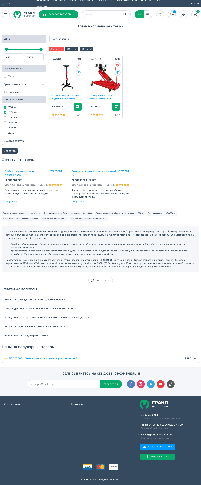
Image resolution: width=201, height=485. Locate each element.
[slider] (6, 49)
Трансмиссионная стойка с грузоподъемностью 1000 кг (68, 213)
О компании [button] (12, 404)
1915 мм (12, 122)
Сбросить (10, 150)
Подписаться (110, 384)
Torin (11, 76)
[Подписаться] (63, 384)
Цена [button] (7, 38)
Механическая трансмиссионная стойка (20, 219)
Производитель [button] (13, 68)
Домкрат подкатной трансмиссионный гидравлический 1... (101, 97)
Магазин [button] (77, 404)
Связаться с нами (156, 447)
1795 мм (12, 117)
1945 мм (12, 127)
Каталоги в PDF (157, 457)
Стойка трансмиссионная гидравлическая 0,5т (66, 97)
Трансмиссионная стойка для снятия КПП (88, 219)
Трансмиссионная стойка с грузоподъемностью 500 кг (120, 213)
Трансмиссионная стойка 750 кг (162, 213)
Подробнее (11, 201)
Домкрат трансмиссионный (54, 219)
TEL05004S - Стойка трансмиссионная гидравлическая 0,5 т (44, 358)
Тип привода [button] (11, 92)
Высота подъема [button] (13, 99)
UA (147, 14)
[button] (6, 3)
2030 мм (13, 132)
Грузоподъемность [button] (15, 84)
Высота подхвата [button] (14, 140)
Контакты (41, 7)
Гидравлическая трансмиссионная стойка (21, 213)
